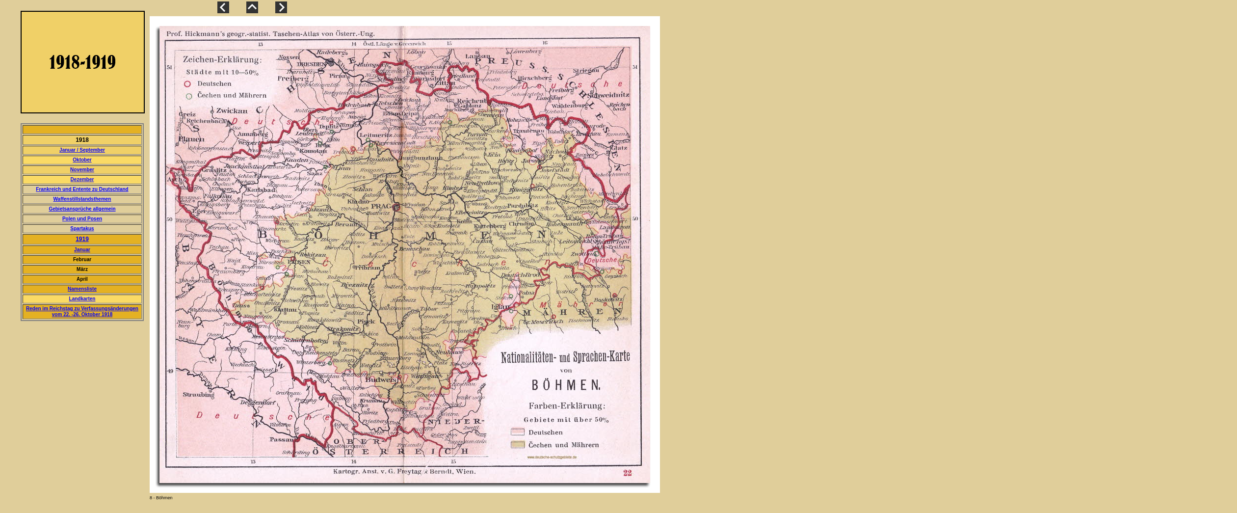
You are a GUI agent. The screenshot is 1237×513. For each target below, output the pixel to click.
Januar (82, 249)
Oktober (82, 159)
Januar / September (82, 150)
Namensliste (82, 289)
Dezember (82, 179)
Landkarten (82, 298)
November (82, 169)
